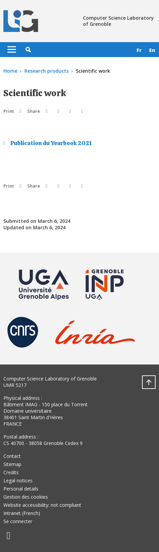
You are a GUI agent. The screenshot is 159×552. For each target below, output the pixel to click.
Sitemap (12, 464)
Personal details (20, 488)
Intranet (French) (21, 513)
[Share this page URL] (82, 110)
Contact (12, 456)
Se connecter (17, 521)
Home (10, 71)
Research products (46, 71)
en (152, 50)
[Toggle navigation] (11, 49)
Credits (11, 472)
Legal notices (18, 480)
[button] (28, 49)
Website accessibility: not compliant (42, 505)
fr (139, 50)
